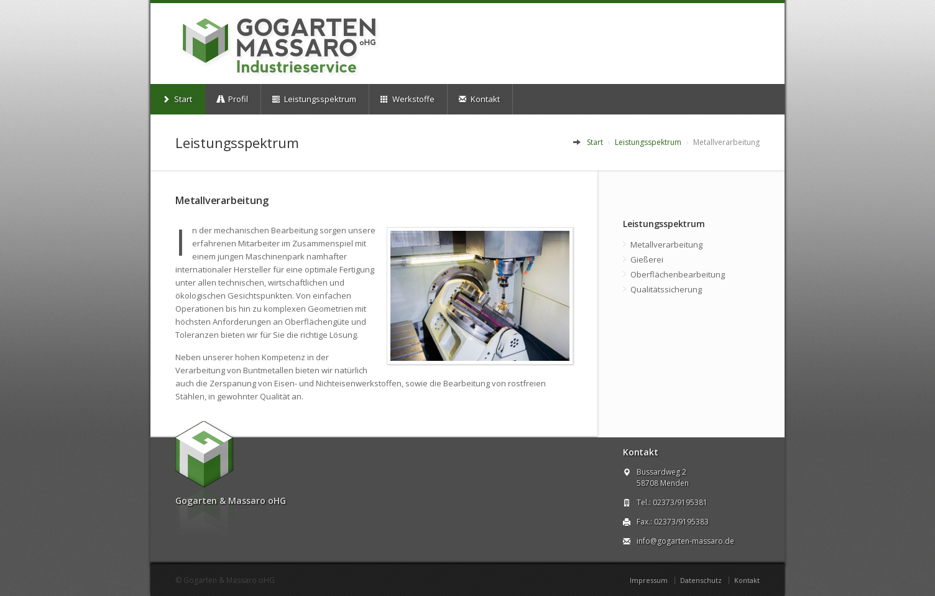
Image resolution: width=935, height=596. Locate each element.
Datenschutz (701, 580)
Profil (232, 99)
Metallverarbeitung (666, 244)
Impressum (649, 580)
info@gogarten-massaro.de (685, 541)
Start (177, 99)
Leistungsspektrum (314, 99)
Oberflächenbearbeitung (677, 274)
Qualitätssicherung (666, 289)
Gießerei (646, 259)
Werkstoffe (407, 99)
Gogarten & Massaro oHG (229, 580)
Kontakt (479, 99)
